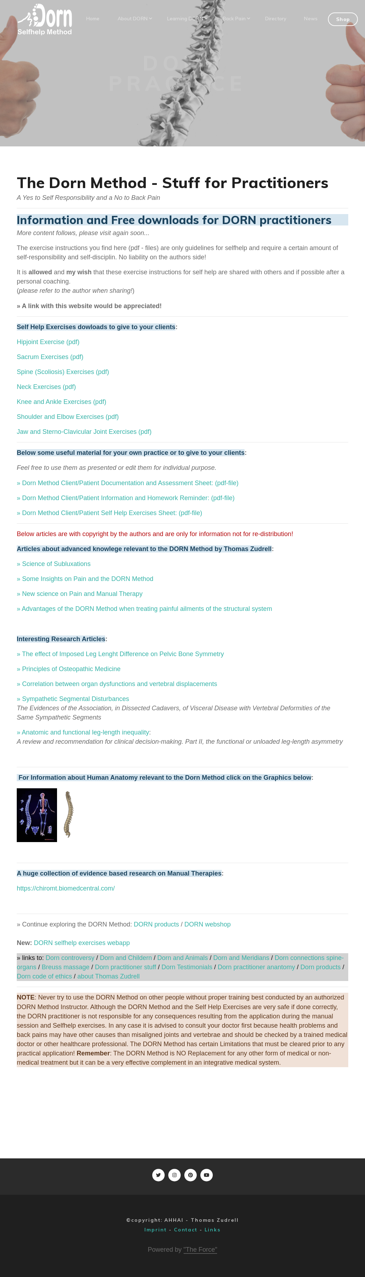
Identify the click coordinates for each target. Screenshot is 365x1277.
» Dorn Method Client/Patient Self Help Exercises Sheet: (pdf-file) (109, 512)
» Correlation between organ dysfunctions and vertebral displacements (117, 683)
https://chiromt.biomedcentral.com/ (66, 888)
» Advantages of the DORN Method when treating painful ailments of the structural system (144, 608)
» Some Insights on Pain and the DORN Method (85, 578)
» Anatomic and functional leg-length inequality (83, 732)
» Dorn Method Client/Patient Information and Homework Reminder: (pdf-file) (126, 498)
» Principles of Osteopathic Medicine (68, 669)
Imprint (155, 1229)
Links (213, 1229)
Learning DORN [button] (187, 18)
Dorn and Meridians (241, 957)
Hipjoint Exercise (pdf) (48, 342)
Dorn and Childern (125, 957)
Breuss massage (65, 967)
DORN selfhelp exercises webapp (82, 942)
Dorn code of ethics (44, 976)
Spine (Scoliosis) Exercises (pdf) (63, 371)
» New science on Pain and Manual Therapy (80, 593)
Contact (185, 1229)
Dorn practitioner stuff (125, 967)
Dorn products (320, 967)
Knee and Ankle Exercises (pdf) (61, 401)
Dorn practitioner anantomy (256, 967)
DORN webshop (207, 924)
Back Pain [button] (236, 18)
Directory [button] (275, 18)
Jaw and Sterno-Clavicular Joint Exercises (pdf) (84, 431)
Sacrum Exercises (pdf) (50, 356)
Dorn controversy (70, 957)
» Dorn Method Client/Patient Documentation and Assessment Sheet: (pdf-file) (127, 483)
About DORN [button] (135, 18)
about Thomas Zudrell (108, 976)
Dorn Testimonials (186, 967)
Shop (343, 19)
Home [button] (93, 18)
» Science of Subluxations (54, 563)
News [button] (311, 18)
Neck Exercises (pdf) (46, 386)
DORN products (156, 924)
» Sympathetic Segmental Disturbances (73, 698)
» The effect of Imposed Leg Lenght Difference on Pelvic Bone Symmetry (120, 654)
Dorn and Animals (182, 957)
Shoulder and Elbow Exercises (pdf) (68, 416)
